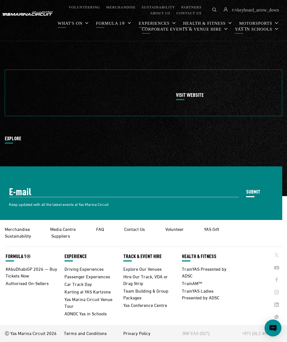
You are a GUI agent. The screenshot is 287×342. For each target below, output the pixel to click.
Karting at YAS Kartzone (87, 291)
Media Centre (63, 229)
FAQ (100, 229)
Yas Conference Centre (145, 305)
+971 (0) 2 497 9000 (260, 333)
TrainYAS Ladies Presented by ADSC (200, 293)
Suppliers (60, 235)
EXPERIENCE (75, 256)
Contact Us (134, 229)
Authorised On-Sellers (27, 283)
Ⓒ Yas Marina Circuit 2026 (31, 333)
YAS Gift (211, 229)
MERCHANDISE (121, 7)
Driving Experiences (84, 268)
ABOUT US (160, 13)
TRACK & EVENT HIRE (142, 256)
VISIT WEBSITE (190, 95)
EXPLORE (13, 138)
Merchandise (17, 229)
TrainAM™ (192, 283)
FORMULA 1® (111, 23)
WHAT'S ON (71, 23)
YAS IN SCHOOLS (254, 29)
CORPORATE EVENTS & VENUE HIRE (182, 29)
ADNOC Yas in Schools (85, 313)
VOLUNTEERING (84, 7)
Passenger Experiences (87, 276)
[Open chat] (273, 328)
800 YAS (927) (195, 333)
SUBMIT (253, 191)
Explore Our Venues (142, 268)
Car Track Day (78, 284)
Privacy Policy (137, 333)
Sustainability (18, 235)
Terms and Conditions (85, 333)
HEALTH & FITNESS (199, 256)
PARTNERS (191, 7)
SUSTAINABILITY (158, 7)
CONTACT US (189, 13)
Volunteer (174, 229)
